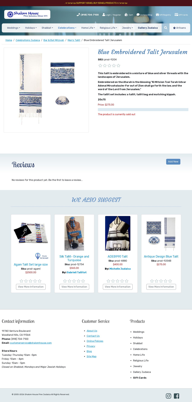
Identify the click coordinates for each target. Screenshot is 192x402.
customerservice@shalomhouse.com (31, 342)
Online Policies (95, 341)
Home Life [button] (87, 27)
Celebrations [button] (66, 27)
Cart (128, 14)
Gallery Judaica (142, 372)
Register (117, 15)
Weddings (138, 331)
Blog (89, 351)
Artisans (179, 27)
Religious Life (140, 360)
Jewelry (137, 366)
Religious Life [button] (107, 27)
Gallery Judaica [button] (148, 27)
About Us (92, 330)
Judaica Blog (144, 14)
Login (106, 14)
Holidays (138, 337)
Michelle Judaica (120, 268)
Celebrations (140, 349)
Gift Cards (181, 14)
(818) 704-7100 (90, 14)
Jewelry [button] (126, 27)
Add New (173, 161)
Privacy (91, 346)
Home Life (139, 354)
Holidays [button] (30, 27)
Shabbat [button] (46, 27)
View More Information (31, 286)
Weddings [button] (12, 27)
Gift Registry (163, 14)
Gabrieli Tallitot (77, 272)
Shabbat (138, 343)
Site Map (91, 356)
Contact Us (93, 336)
